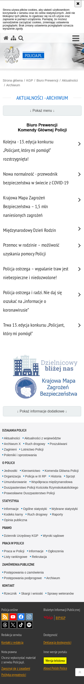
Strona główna (13, 80)
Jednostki (10, 471)
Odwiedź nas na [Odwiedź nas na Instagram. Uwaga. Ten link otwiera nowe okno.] (29, 616)
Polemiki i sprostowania (20, 455)
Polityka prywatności (13, 674)
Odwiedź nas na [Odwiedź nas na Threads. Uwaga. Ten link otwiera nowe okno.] (5, 624)
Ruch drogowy (35, 444)
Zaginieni (10, 449)
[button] (75, 38)
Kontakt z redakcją (12, 642)
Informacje (11, 509)
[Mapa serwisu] (13, 38)
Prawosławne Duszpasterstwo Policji (29, 493)
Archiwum (13, 85)
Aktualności (70, 80)
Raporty (57, 514)
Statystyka (10, 500)
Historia (56, 476)
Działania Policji (14, 430)
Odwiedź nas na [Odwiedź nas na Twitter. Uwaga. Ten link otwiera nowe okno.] (13, 624)
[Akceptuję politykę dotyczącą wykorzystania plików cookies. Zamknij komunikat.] (78, 3)
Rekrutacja (39, 557)
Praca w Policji (13, 543)
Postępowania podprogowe (23, 578)
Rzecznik (10, 593)
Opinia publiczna (15, 520)
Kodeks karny (13, 514)
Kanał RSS (5, 616)
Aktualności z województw (42, 438)
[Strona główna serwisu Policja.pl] (6, 38)
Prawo (7, 527)
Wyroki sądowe (53, 535)
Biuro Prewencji (47, 80)
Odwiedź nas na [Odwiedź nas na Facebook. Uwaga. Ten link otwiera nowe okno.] (21, 616)
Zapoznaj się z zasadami (15, 668)
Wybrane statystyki (65, 509)
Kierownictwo (31, 471)
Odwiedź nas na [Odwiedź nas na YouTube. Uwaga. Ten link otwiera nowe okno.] (13, 616)
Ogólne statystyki (35, 509)
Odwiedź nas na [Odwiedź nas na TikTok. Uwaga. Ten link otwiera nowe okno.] (21, 624)
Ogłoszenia (56, 551)
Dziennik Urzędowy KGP (21, 535)
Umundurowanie (15, 482)
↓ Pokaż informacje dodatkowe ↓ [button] (42, 411)
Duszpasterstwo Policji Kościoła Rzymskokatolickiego (41, 487)
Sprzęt (70, 476)
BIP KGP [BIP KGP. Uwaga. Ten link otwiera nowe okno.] (60, 617)
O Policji (8, 462)
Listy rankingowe (15, 557)
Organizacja (12, 476)
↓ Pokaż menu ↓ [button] (42, 110)
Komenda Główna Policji (62, 471)
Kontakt (8, 585)
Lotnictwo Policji (32, 449)
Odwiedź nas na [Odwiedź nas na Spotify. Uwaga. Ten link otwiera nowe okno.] (29, 624)
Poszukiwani (58, 444)
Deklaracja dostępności (57, 642)
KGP (29, 80)
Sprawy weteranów (60, 593)
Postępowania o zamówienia (24, 572)
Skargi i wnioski (32, 593)
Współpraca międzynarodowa (52, 482)
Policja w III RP (35, 476)
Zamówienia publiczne (18, 564)
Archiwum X (12, 444)
